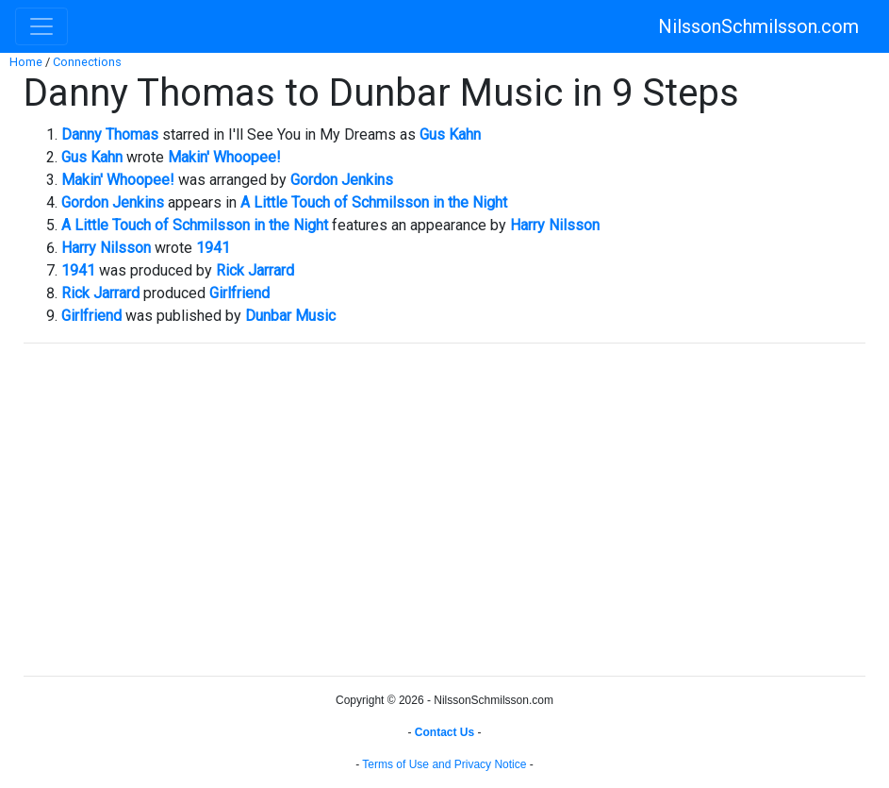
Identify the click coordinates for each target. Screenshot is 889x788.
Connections (87, 62)
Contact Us (444, 732)
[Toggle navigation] (41, 26)
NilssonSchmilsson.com (758, 26)
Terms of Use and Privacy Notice (444, 764)
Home (25, 62)
